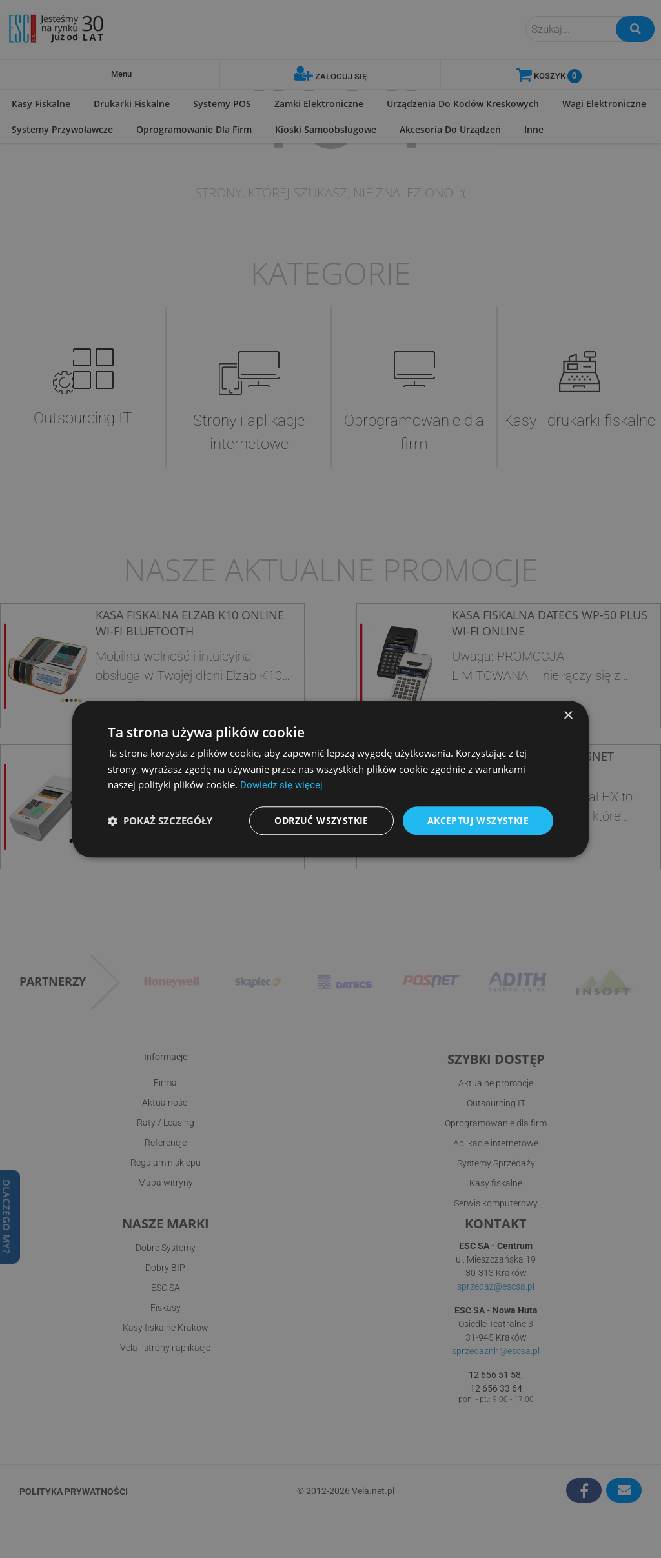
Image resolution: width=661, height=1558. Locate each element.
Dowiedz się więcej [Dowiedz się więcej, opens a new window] (281, 785)
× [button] (568, 715)
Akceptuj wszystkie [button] (478, 820)
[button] (160, 820)
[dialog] (330, 778)
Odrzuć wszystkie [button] (321, 820)
